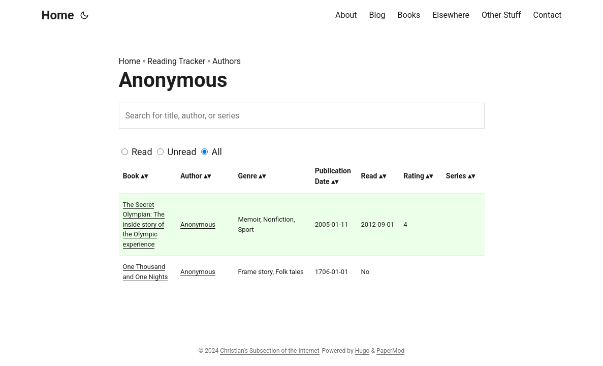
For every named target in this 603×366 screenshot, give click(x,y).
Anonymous (197, 224)
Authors (226, 61)
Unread (182, 151)
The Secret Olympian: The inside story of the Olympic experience (144, 224)
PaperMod (390, 350)
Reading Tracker (176, 61)
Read (142, 151)
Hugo (362, 350)
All (216, 151)
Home (58, 15)
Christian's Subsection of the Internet (269, 350)
